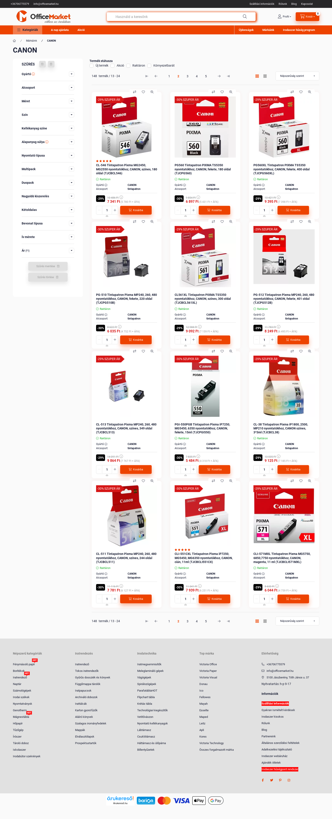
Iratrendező (20, 677)
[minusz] (99, 210)
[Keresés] (245, 16)
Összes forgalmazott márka (216, 749)
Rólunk (283, 3)
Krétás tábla (144, 703)
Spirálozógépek (146, 684)
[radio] (265, 76)
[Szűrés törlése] (51, 64)
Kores (203, 736)
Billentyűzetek (146, 749)
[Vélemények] (105, 161)
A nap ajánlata (60, 30)
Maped (203, 716)
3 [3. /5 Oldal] (187, 76)
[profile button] (284, 16)
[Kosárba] (136, 210)
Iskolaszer (19, 749)
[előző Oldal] (156, 76)
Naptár (17, 684)
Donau (203, 684)
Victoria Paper (208, 670)
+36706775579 (20, 3)
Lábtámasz (144, 730)
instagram (289, 780)
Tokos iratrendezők (87, 670)
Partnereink (269, 736)
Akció (81, 30)
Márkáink (268, 30)
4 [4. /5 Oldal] (197, 76)
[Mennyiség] (107, 210)
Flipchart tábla (146, 697)
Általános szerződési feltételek (281, 743)
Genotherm (20, 710)
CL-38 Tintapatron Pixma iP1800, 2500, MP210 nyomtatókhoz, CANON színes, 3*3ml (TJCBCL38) (280, 428)
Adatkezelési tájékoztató (277, 749)
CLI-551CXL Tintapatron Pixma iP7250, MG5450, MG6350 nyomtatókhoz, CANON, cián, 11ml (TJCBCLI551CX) (204, 557)
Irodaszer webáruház (274, 756)
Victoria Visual (208, 677)
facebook (262, 780)
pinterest (280, 780)
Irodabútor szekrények (26, 756)
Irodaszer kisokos (273, 716)
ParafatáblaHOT (147, 690)
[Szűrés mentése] (42, 64)
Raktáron (138, 65)
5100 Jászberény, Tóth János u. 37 (288, 677)
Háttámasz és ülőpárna (151, 743)
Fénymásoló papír (24, 664)
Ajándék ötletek (271, 762)
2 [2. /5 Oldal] (178, 76)
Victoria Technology (211, 743)
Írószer (17, 736)
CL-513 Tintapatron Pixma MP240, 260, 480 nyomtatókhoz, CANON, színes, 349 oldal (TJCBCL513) (126, 428)
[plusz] (115, 210)
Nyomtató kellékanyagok (152, 723)
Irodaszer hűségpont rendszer (280, 769)
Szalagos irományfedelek (90, 723)
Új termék (102, 65)
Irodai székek (21, 697)
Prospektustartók (86, 743)
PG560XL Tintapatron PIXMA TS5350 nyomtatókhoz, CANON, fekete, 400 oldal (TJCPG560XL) (281, 169)
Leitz (202, 723)
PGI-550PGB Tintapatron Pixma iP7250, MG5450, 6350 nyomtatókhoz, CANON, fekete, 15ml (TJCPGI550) (202, 428)
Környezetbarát (164, 65)
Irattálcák (81, 703)
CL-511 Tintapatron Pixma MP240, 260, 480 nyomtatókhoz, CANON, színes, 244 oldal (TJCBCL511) (126, 557)
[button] (27, 29)
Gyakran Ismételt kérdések (278, 710)
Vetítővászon (145, 716)
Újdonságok (246, 30)
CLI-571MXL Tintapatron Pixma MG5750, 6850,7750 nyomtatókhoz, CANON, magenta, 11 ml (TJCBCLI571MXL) (282, 557)
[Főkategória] (14, 41)
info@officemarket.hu (46, 3)
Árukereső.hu (120, 803)
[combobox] (181, 16)
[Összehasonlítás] (134, 92)
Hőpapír (18, 723)
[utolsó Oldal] (228, 76)
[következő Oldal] (219, 76)
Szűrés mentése (45, 266)
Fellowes (205, 697)
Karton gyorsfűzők (86, 710)
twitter (271, 780)
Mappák (80, 730)
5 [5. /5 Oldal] (206, 76)
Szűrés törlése (45, 277)
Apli (201, 730)
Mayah (203, 703)
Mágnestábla (21, 716)
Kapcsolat (307, 3)
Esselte (204, 710)
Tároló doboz (21, 743)
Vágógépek (144, 677)
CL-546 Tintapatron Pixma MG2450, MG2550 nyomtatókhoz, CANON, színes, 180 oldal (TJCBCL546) (126, 169)
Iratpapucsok (83, 690)
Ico (201, 690)
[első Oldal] (146, 76)
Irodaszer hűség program (299, 30)
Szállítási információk (261, 3)
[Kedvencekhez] (143, 92)
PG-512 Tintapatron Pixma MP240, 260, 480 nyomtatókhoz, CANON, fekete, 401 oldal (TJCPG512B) (283, 298)
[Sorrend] (297, 76)
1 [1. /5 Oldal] (169, 76)
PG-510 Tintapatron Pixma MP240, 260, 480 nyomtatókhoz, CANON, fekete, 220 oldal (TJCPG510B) (126, 298)
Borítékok (19, 670)
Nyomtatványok (22, 703)
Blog (294, 3)
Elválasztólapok (84, 736)
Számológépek (22, 690)
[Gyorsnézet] (152, 92)
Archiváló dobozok (86, 697)
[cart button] (307, 16)
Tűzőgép (18, 730)
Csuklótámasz (146, 736)
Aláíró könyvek (84, 716)
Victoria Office (208, 664)
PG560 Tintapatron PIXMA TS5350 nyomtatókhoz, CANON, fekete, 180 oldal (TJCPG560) (203, 169)
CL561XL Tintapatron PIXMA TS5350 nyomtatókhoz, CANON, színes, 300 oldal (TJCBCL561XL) (203, 298)
